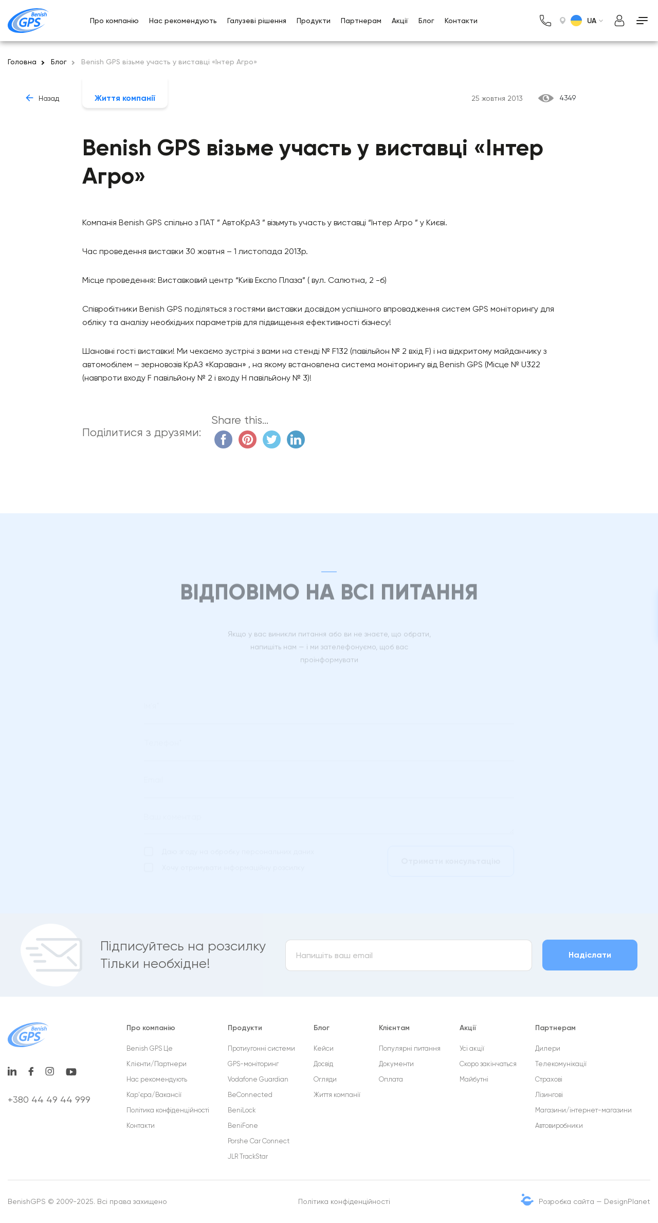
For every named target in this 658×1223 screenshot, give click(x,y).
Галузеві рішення (256, 20)
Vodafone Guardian (258, 1079)
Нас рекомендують (183, 20)
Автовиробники (559, 1125)
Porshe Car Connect (258, 1141)
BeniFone (243, 1125)
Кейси (324, 1048)
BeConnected (250, 1095)
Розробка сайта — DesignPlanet (594, 1201)
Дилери (547, 1048)
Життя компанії (125, 98)
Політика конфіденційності (167, 1110)
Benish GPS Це (149, 1048)
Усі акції (472, 1048)
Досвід (323, 1064)
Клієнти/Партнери (156, 1064)
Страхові (548, 1079)
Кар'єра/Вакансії (153, 1095)
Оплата (391, 1079)
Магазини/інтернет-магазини (583, 1110)
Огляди (325, 1079)
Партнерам (361, 20)
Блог (426, 20)
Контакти (461, 20)
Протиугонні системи (261, 1048)
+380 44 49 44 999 (49, 1099)
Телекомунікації (561, 1064)
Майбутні (474, 1079)
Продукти (314, 20)
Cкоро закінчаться (488, 1064)
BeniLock (242, 1110)
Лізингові (549, 1095)
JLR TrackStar (248, 1156)
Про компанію (114, 20)
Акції (400, 20)
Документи (396, 1064)
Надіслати (590, 955)
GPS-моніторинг (253, 1064)
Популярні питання (410, 1048)
